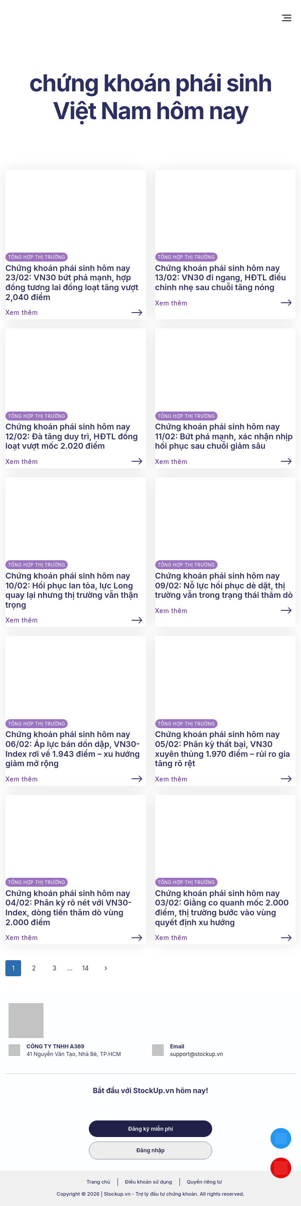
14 (85, 968)
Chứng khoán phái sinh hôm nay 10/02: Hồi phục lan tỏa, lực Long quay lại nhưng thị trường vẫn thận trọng (71, 590)
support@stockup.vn (196, 1054)
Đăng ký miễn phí (150, 1128)
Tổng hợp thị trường (36, 257)
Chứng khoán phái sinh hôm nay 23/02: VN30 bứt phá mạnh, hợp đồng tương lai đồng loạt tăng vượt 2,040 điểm (71, 282)
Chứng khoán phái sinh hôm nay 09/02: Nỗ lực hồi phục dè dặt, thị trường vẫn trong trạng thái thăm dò (224, 585)
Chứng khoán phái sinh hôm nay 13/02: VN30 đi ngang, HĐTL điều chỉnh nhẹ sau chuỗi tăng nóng (220, 277)
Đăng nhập (150, 1150)
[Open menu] (286, 18)
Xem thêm (21, 313)
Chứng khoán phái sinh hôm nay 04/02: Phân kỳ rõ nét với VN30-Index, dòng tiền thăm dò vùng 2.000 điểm (68, 907)
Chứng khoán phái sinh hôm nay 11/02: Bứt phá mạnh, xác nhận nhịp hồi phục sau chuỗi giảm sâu (224, 436)
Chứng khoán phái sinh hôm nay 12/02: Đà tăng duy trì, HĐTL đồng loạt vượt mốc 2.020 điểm (71, 436)
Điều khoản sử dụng (148, 1182)
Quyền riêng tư (204, 1182)
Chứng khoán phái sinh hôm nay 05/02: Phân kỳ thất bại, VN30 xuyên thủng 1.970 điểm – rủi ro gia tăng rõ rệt (222, 749)
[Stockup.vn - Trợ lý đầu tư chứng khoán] (32, 18)
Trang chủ (98, 1182)
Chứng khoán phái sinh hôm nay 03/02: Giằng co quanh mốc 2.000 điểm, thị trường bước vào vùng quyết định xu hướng (222, 907)
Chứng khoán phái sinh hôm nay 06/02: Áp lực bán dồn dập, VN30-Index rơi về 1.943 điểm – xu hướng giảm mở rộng (72, 749)
